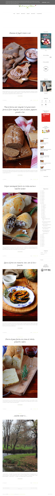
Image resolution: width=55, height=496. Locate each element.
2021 (42, 198)
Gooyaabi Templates (22, 494)
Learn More (44, 2)
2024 (42, 193)
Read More (45, 93)
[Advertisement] (27, 21)
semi (20, 260)
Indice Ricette (23, 13)
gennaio (43, 217)
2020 (42, 199)
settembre (43, 207)
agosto (43, 209)
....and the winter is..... (20, 416)
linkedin (42, 105)
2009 (42, 244)
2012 (42, 240)
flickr (46, 105)
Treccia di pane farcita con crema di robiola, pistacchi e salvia (20, 340)
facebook (42, 101)
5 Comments (4, 179)
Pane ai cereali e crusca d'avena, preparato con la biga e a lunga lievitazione (44, 156)
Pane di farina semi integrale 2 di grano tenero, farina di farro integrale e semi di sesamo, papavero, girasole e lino (20, 110)
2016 (42, 234)
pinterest (50, 101)
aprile (43, 213)
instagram (46, 101)
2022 (42, 196)
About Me (18, 13)
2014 (42, 237)
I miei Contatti (33, 13)
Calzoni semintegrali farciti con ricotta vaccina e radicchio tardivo (20, 187)
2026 (42, 191)
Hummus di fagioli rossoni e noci (20, 33)
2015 (42, 236)
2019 (42, 200)
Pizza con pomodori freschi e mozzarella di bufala (44, 143)
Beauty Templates (11, 494)
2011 (42, 241)
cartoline (20, 413)
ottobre (43, 206)
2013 (42, 239)
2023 (42, 195)
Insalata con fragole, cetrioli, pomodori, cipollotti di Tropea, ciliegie (45, 150)
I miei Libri (28, 13)
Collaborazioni (39, 13)
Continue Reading (20, 251)
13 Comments (5, 100)
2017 (42, 203)
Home (14, 13)
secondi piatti (42, 254)
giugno (43, 211)
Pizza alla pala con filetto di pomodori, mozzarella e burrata (45, 163)
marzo (43, 214)
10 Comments (5, 332)
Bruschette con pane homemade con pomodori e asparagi (45, 170)
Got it (48, 2)
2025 (42, 192)
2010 (42, 243)
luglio (43, 210)
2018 (42, 202)
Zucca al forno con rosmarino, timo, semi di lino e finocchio (20, 264)
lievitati (20, 104)
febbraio (43, 216)
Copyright (41, 259)
